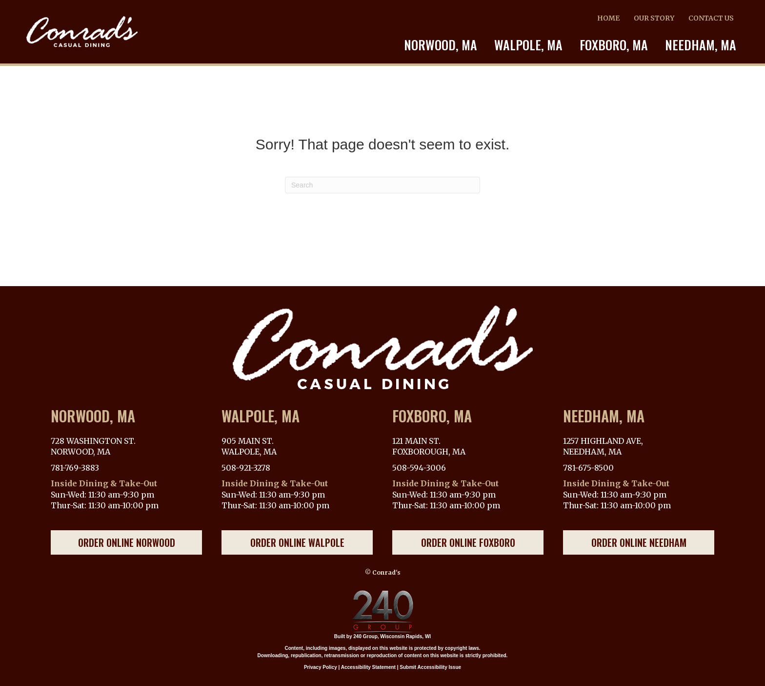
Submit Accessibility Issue (430, 667)
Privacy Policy (320, 667)
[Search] (382, 185)
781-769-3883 (75, 468)
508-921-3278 (245, 468)
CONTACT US (711, 18)
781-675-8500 (588, 468)
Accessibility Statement (368, 667)
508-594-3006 (419, 468)
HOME (608, 18)
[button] (126, 542)
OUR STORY (654, 18)
